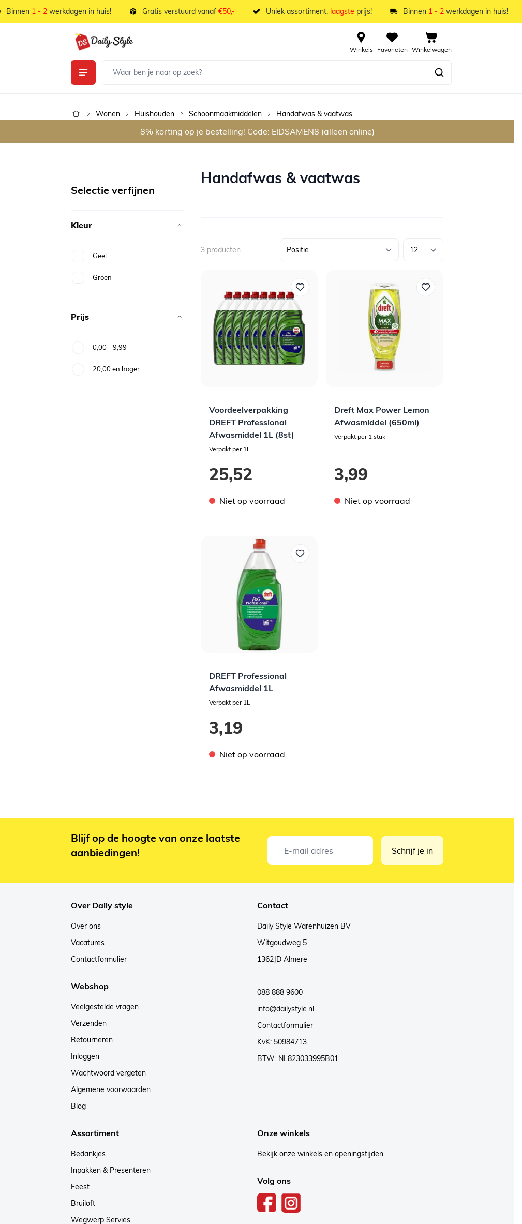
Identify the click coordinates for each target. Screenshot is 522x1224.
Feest (80, 1186)
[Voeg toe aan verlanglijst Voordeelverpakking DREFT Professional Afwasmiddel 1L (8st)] (300, 287)
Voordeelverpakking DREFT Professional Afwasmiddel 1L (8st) (251, 422)
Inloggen (85, 1056)
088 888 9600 (280, 992)
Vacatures (88, 942)
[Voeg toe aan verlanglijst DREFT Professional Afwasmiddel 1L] (300, 553)
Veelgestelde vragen (105, 1006)
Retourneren (92, 1039)
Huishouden (154, 113)
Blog (78, 1106)
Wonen (108, 113)
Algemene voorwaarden (111, 1089)
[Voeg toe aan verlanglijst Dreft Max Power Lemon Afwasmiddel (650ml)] (425, 287)
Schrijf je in (412, 850)
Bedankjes (88, 1153)
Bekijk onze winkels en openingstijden (320, 1153)
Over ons (86, 926)
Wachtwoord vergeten (108, 1073)
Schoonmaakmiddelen (225, 113)
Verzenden (89, 1023)
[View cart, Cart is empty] (432, 41)
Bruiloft (83, 1203)
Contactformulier (99, 959)
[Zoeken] (439, 72)
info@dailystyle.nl (285, 1008)
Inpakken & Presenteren (111, 1170)
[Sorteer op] (339, 249)
